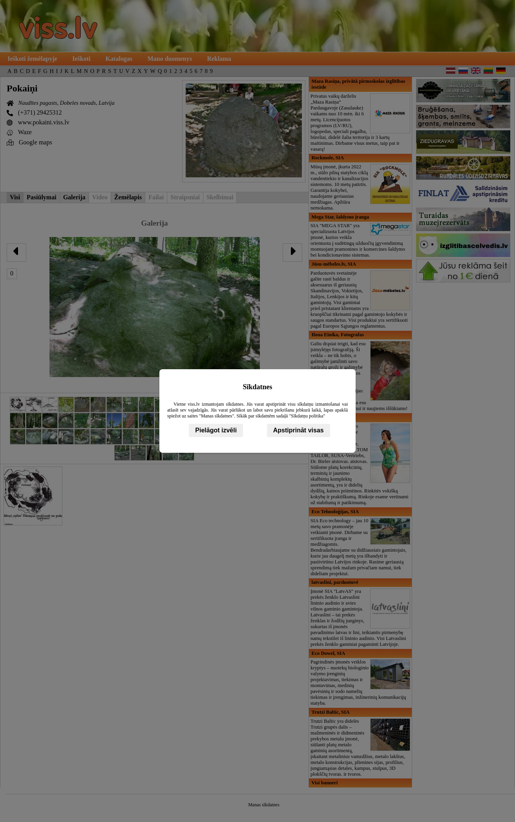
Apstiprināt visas (298, 430)
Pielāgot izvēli (216, 430)
